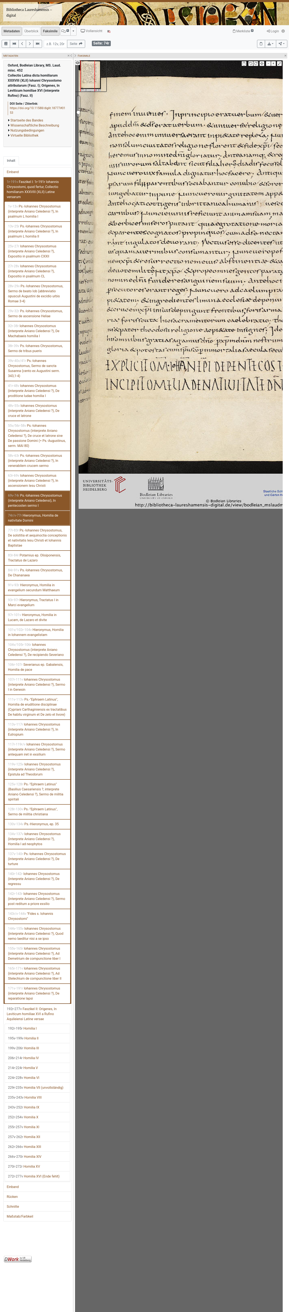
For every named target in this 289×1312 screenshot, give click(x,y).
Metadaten (12, 31)
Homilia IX (23, 1107)
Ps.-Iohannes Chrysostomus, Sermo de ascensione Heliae (35, 313)
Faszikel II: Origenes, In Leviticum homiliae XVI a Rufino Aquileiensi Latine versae (32, 1014)
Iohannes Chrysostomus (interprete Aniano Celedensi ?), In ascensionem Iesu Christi (33, 481)
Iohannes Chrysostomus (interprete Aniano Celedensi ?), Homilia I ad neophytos (34, 839)
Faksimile (50, 31)
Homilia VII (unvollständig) (35, 1088)
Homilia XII (24, 1137)
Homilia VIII (25, 1097)
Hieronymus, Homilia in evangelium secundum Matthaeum (34, 587)
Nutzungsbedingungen (27, 130)
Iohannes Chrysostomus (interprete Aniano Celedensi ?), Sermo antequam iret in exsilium (36, 749)
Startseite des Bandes (27, 120)
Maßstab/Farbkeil (20, 1216)
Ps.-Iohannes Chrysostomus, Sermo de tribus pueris (35, 348)
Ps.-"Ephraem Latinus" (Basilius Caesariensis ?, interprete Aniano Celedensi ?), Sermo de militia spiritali (35, 791)
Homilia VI (23, 1078)
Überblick (31, 31)
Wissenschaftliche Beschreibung (35, 125)
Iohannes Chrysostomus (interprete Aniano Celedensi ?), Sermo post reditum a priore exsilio (36, 899)
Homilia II (23, 1038)
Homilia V (23, 1068)
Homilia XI (23, 1127)
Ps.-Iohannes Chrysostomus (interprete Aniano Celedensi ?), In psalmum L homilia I (34, 211)
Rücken (12, 1197)
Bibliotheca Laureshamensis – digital (29, 12)
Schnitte (13, 1207)
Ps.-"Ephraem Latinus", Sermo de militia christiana (32, 811)
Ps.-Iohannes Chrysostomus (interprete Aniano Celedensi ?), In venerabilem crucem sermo (35, 461)
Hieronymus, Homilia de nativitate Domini (33, 517)
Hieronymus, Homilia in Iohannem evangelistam (36, 632)
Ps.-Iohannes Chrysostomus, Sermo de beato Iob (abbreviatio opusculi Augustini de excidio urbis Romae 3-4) (35, 293)
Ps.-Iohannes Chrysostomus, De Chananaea (35, 572)
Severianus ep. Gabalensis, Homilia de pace (35, 667)
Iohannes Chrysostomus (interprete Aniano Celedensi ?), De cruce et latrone (33, 411)
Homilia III (23, 1048)
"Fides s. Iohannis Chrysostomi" (30, 916)
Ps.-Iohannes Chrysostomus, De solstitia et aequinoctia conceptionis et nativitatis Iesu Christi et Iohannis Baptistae (37, 537)
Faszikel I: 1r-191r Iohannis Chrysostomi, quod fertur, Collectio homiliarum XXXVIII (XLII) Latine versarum (33, 189)
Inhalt (11, 161)
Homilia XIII (24, 1147)
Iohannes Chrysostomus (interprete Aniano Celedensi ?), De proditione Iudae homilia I (33, 391)
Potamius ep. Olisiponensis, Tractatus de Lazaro (34, 557)
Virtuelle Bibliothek (24, 135)
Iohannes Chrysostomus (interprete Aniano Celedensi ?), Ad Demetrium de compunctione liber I (34, 953)
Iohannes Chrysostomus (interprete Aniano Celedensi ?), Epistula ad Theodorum (34, 769)
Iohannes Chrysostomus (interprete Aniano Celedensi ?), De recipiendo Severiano (36, 650)
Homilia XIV (24, 1157)
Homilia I (22, 1028)
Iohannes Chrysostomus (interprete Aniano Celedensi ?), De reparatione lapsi (34, 993)
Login (273, 31)
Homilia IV (23, 1058)
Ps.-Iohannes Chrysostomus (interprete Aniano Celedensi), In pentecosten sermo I (35, 500)
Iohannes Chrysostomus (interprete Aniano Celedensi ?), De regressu (34, 879)
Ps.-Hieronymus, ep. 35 (33, 824)
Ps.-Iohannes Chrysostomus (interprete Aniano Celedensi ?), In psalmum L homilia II (35, 231)
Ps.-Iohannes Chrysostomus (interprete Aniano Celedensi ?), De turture (37, 859)
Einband (13, 172)
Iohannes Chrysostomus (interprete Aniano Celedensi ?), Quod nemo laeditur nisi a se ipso (35, 934)
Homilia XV (24, 1166)
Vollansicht (91, 31)
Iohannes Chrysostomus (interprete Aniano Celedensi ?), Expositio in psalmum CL (32, 271)
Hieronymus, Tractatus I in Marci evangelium (33, 602)
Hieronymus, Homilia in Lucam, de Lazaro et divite (32, 617)
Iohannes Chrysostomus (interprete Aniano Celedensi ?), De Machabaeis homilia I (33, 331)
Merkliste (243, 31)
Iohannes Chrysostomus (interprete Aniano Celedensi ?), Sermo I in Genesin (36, 685)
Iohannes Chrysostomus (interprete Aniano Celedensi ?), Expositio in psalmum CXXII (32, 251)
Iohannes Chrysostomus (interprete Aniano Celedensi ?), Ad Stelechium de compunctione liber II (34, 973)
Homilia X (23, 1117)
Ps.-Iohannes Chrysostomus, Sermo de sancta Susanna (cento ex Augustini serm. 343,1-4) (34, 368)
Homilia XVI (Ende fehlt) (33, 1176)
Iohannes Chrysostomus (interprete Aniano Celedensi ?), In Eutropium (34, 729)
